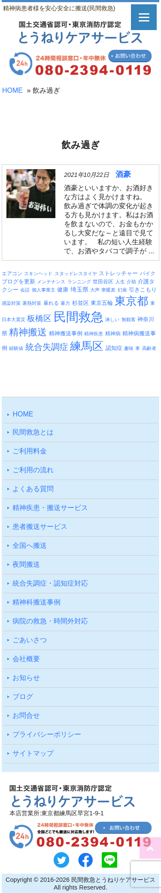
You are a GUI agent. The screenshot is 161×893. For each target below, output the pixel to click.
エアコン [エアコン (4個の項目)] (12, 273)
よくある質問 (33, 488)
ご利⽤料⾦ (29, 451)
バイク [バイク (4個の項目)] (147, 273)
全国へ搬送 (29, 545)
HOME (12, 90)
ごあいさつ (29, 640)
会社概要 (26, 658)
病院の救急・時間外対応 (50, 621)
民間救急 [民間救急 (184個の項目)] (78, 317)
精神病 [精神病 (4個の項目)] (113, 333)
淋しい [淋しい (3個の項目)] (112, 319)
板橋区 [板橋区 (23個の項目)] (39, 318)
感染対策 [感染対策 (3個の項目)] (11, 303)
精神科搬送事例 (36, 602)
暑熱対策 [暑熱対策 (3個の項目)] (31, 303)
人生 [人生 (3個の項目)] (120, 281)
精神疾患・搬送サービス (50, 507)
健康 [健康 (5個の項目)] (62, 290)
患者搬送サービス (39, 526)
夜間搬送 (26, 564)
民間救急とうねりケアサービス (113, 879)
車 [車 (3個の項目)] (137, 348)
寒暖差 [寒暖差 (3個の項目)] (108, 289)
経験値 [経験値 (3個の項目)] (16, 348)
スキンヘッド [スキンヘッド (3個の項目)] (38, 273)
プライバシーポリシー (46, 734)
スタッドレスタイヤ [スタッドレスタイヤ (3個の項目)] (76, 273)
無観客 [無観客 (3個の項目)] (129, 319)
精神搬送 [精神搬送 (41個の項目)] (28, 332)
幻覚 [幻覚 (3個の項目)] (122, 289)
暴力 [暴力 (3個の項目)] (65, 303)
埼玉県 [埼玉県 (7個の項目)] (79, 289)
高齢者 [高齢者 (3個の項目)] (149, 348)
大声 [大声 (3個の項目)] (95, 289)
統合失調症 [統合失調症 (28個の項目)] (46, 347)
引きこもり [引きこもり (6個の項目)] (143, 289)
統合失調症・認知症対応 (50, 583)
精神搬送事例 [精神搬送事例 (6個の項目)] (65, 333)
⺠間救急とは (33, 432)
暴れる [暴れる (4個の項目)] (51, 303)
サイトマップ (33, 753)
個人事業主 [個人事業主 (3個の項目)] (43, 289)
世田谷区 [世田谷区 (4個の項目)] (103, 281)
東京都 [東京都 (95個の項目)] (131, 301)
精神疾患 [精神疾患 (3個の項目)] (93, 333)
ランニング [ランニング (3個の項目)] (79, 281)
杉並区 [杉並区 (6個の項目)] (80, 303)
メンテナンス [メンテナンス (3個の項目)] (51, 281)
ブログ (22, 696)
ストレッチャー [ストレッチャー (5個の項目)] (118, 273)
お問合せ (26, 715)
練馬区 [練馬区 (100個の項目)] (86, 346)
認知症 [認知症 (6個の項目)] (114, 348)
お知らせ (26, 677)
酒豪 (123, 174)
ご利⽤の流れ (33, 470)
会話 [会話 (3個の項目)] (25, 289)
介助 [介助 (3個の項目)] (131, 281)
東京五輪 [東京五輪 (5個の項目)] (102, 303)
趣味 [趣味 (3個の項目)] (129, 348)
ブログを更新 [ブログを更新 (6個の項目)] (18, 281)
